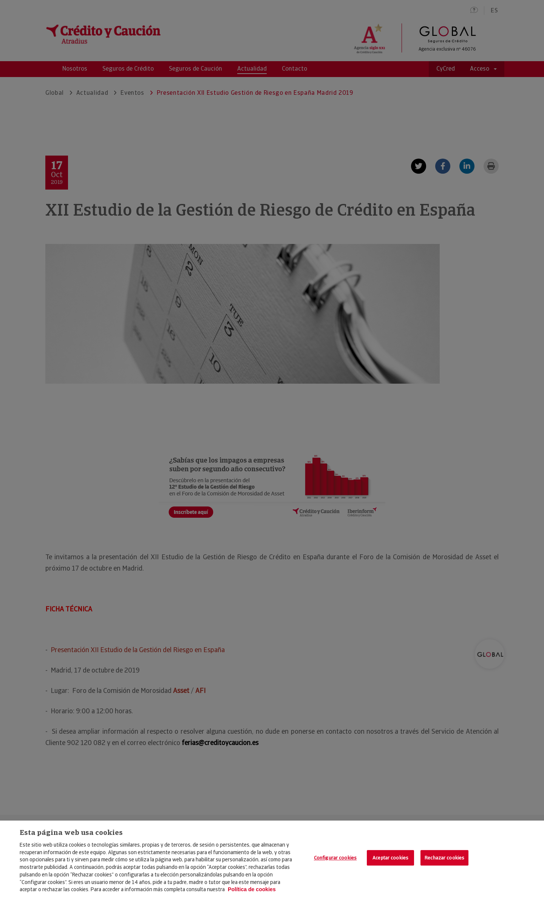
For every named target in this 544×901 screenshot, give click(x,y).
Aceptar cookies (390, 858)
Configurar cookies (335, 858)
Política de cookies (252, 889)
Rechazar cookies (444, 858)
